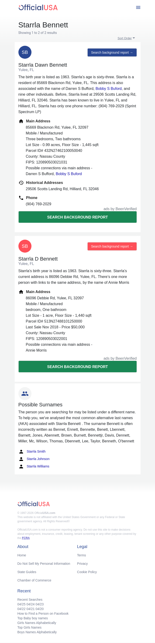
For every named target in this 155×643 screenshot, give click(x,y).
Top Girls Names (29, 627)
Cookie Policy (87, 572)
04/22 (21, 609)
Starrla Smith (32, 451)
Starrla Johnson (34, 459)
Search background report (77, 217)
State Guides (26, 572)
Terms (81, 555)
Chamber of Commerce (34, 580)
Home (21, 555)
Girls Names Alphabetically (36, 623)
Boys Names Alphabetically (37, 632)
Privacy (82, 563)
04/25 (21, 604)
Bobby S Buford (109, 89)
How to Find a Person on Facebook (43, 613)
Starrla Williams (33, 466)
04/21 (30, 609)
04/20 (39, 609)
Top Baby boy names (32, 618)
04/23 (39, 604)
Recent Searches (29, 599)
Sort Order (125, 38)
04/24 (30, 604)
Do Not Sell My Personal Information (43, 563)
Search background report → (112, 52)
